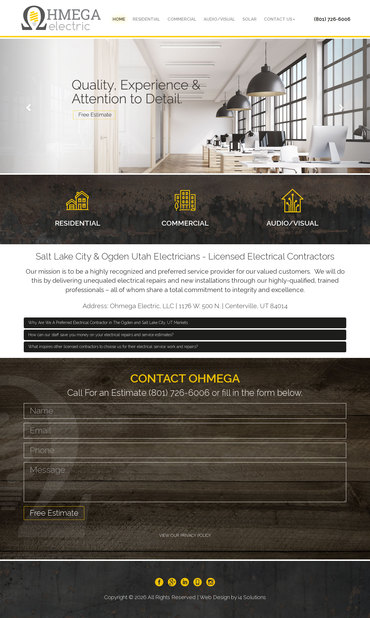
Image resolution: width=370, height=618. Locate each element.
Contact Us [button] (279, 19)
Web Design (215, 597)
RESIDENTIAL (77, 223)
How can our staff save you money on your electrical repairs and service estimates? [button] (100, 334)
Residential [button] (146, 19)
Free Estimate (54, 513)
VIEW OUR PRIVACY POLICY (185, 535)
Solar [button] (249, 19)
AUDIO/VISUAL (292, 223)
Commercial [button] (181, 19)
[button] (27, 106)
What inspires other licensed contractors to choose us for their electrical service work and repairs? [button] (113, 346)
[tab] (185, 323)
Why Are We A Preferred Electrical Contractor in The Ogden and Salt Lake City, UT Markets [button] (108, 322)
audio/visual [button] (219, 19)
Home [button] (119, 19)
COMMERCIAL (185, 223)
